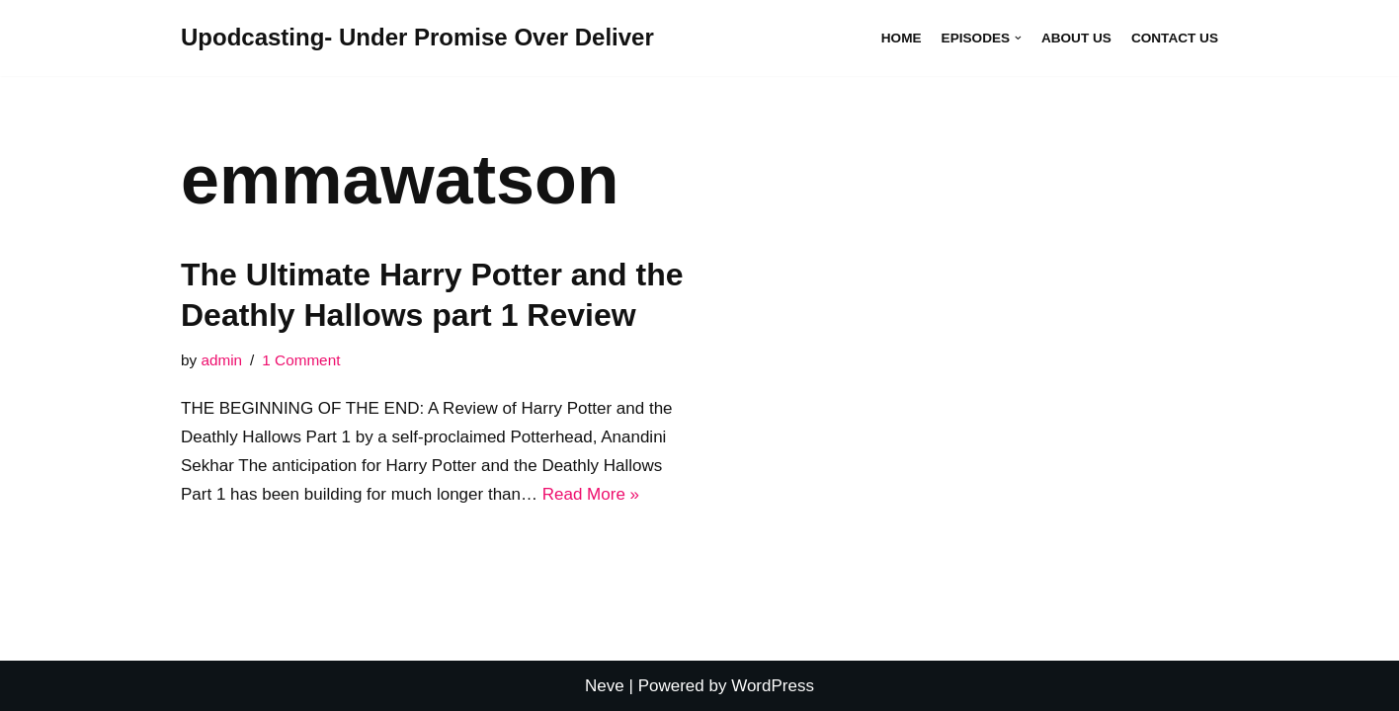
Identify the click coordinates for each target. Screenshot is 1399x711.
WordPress (772, 685)
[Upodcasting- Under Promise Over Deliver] (417, 38)
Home (901, 38)
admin (221, 360)
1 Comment (301, 360)
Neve (604, 685)
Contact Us (1174, 38)
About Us (1076, 38)
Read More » (590, 494)
